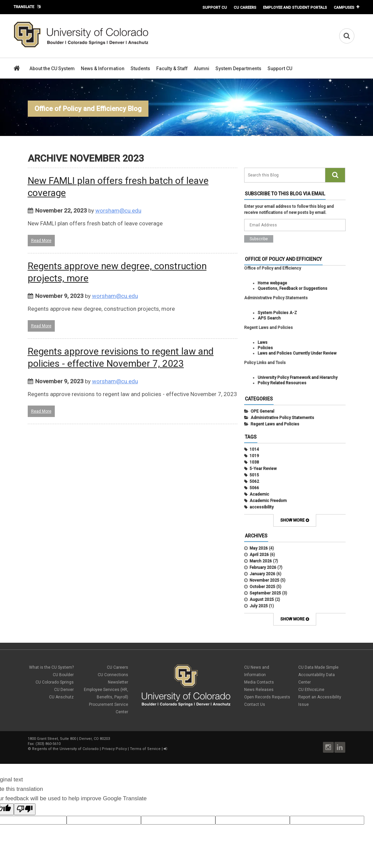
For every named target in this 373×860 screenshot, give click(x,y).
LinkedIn (339, 747)
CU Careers (245, 7)
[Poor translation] (25, 809)
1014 (254, 449)
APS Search (269, 318)
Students (140, 68)
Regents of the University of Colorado (65, 749)
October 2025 (262, 586)
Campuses (344, 7)
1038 (254, 462)
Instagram (328, 747)
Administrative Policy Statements (282, 417)
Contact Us (254, 704)
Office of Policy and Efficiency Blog (88, 109)
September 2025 (265, 593)
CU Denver (64, 689)
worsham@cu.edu (118, 210)
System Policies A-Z (277, 312)
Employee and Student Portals (295, 7)
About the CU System (52, 68)
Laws (262, 342)
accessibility (262, 507)
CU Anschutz (61, 697)
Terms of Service (145, 749)
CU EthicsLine (311, 689)
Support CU (215, 7)
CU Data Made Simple (318, 667)
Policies (265, 347)
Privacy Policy (114, 749)
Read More (41, 240)
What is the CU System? (51, 667)
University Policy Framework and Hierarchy (297, 377)
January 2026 (262, 574)
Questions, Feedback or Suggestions (292, 288)
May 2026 (259, 548)
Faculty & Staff (172, 68)
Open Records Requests (267, 697)
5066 (254, 488)
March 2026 (261, 561)
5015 (254, 475)
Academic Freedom (268, 500)
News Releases (259, 689)
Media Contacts (259, 682)
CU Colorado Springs (55, 682)
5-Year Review (263, 468)
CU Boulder (63, 674)
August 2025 (262, 599)
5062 (254, 481)
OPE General (262, 411)
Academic (259, 494)
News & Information (102, 68)
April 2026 (259, 554)
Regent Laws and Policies (275, 424)
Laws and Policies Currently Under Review (297, 353)
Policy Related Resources (282, 383)
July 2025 (259, 606)
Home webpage (272, 283)
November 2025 (264, 580)
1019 (254, 455)
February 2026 (263, 567)
